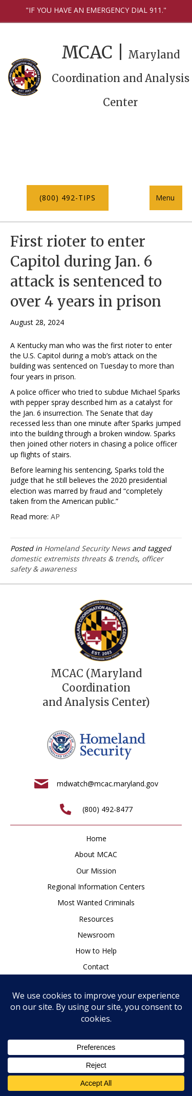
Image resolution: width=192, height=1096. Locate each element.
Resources (96, 919)
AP (55, 516)
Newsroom (96, 935)
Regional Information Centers (96, 886)
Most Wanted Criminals (96, 902)
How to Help (96, 951)
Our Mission (96, 871)
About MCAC (96, 854)
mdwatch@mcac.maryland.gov (107, 783)
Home (96, 838)
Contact (96, 966)
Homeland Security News (87, 548)
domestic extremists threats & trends (74, 558)
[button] (68, 198)
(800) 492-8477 (107, 809)
